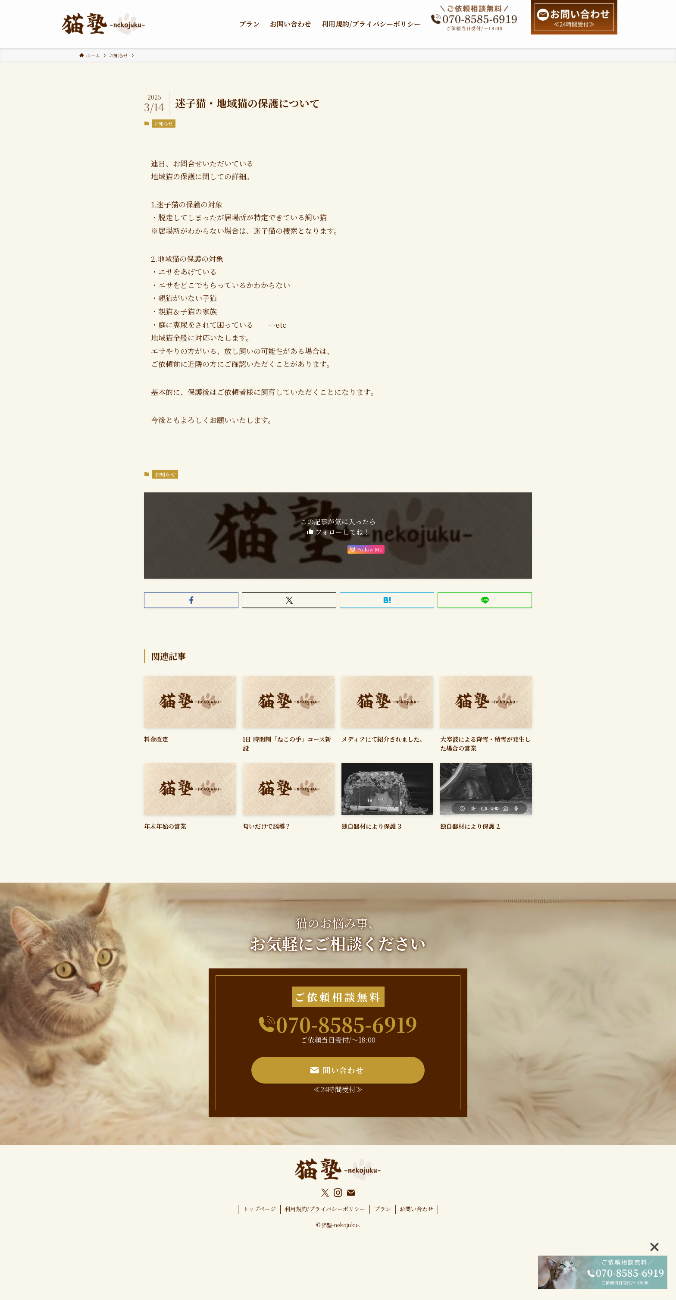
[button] (191, 600)
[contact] (351, 1192)
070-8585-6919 (346, 1024)
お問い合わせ (416, 1209)
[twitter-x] (325, 1192)
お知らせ (163, 123)
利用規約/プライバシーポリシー (325, 1209)
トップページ (259, 1209)
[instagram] (338, 1192)
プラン (382, 1209)
